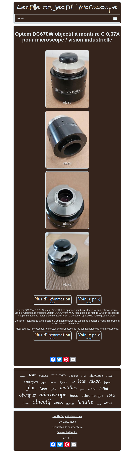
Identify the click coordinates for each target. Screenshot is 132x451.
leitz (32, 375)
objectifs (63, 382)
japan (43, 382)
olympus (27, 395)
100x (111, 395)
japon (107, 382)
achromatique (92, 395)
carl (73, 382)
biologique (96, 375)
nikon (95, 381)
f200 (43, 389)
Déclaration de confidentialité (67, 427)
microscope (53, 394)
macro (53, 382)
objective (110, 376)
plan (31, 387)
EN (64, 437)
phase (82, 390)
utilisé (108, 403)
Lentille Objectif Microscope (67, 416)
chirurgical (31, 382)
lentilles (68, 388)
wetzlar (92, 389)
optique (43, 375)
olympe (22, 376)
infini (104, 388)
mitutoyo (58, 375)
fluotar (70, 403)
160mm (73, 375)
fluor (26, 403)
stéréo (99, 404)
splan (54, 389)
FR (70, 437)
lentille (85, 402)
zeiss (58, 402)
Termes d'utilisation (67, 432)
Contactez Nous (67, 421)
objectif (42, 401)
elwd (83, 376)
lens (82, 381)
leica (74, 395)
